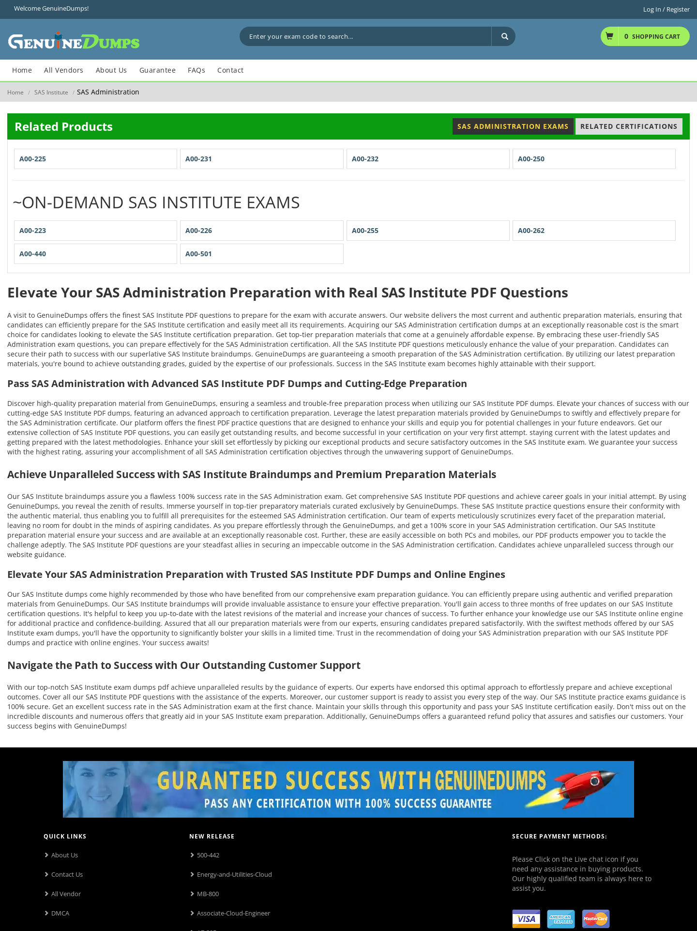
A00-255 (365, 230)
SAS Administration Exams (513, 126)
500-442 (208, 855)
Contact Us (67, 874)
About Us (64, 855)
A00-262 (531, 230)
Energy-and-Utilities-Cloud (234, 874)
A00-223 (32, 230)
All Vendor (66, 893)
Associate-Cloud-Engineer (233, 913)
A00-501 (198, 253)
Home (15, 92)
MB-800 (208, 893)
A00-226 (198, 230)
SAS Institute (51, 92)
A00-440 (32, 253)
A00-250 (531, 158)
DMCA (60, 913)
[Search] (503, 36)
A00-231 (198, 158)
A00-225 (32, 158)
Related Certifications (629, 126)
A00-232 (365, 158)
